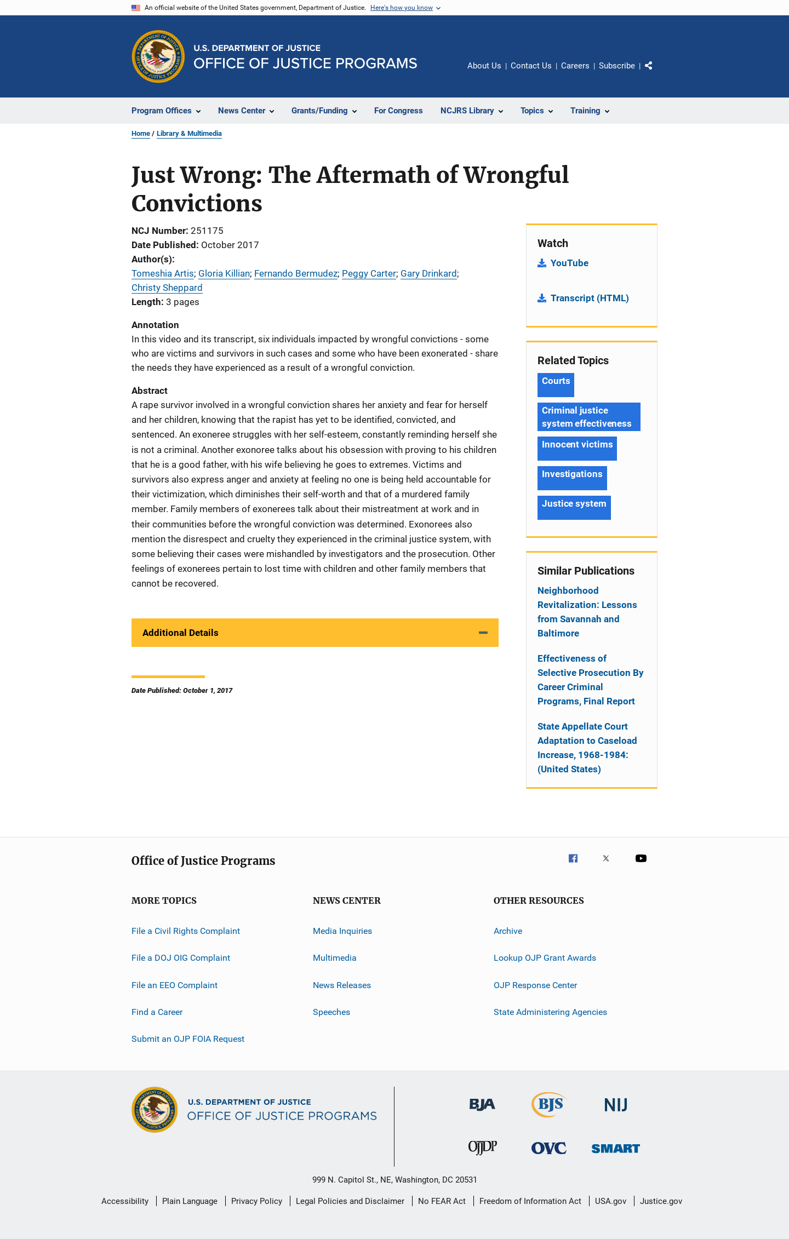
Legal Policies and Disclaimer (350, 1201)
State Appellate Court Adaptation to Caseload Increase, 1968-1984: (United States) (587, 748)
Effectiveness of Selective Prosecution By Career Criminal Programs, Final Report (591, 680)
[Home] (305, 56)
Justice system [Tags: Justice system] (574, 503)
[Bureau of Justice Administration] (482, 1113)
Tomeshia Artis (163, 273)
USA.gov (610, 1201)
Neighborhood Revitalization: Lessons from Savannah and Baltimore (587, 612)
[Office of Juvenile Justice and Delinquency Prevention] (482, 1157)
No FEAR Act (442, 1201)
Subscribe (617, 66)
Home (141, 133)
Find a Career (157, 1012)
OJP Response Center (535, 985)
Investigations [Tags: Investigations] (572, 473)
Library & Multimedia (189, 133)
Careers (575, 66)
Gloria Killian (224, 273)
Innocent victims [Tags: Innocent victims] (577, 444)
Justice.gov (661, 1201)
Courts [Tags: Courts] (556, 380)
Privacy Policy (256, 1201)
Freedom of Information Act (530, 1201)
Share (657, 73)
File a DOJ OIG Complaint (181, 958)
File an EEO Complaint (175, 985)
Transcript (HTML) (590, 297)
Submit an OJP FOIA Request (188, 1039)
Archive (508, 931)
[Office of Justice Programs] (158, 56)
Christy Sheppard (167, 287)
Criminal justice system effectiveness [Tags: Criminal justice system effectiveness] (587, 417)
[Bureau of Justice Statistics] (549, 1119)
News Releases (342, 985)
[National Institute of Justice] (616, 1113)
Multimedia (335, 958)
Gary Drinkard (429, 273)
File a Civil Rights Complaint (186, 931)
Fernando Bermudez (296, 273)
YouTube (569, 262)
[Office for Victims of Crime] (549, 1156)
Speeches (331, 1012)
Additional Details (180, 632)
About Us (484, 66)
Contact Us (531, 66)
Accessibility (124, 1201)
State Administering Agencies (550, 1012)
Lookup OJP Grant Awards (545, 958)
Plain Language (190, 1201)
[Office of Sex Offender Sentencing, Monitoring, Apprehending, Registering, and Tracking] (616, 1155)
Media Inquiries (342, 931)
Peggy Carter (369, 273)
